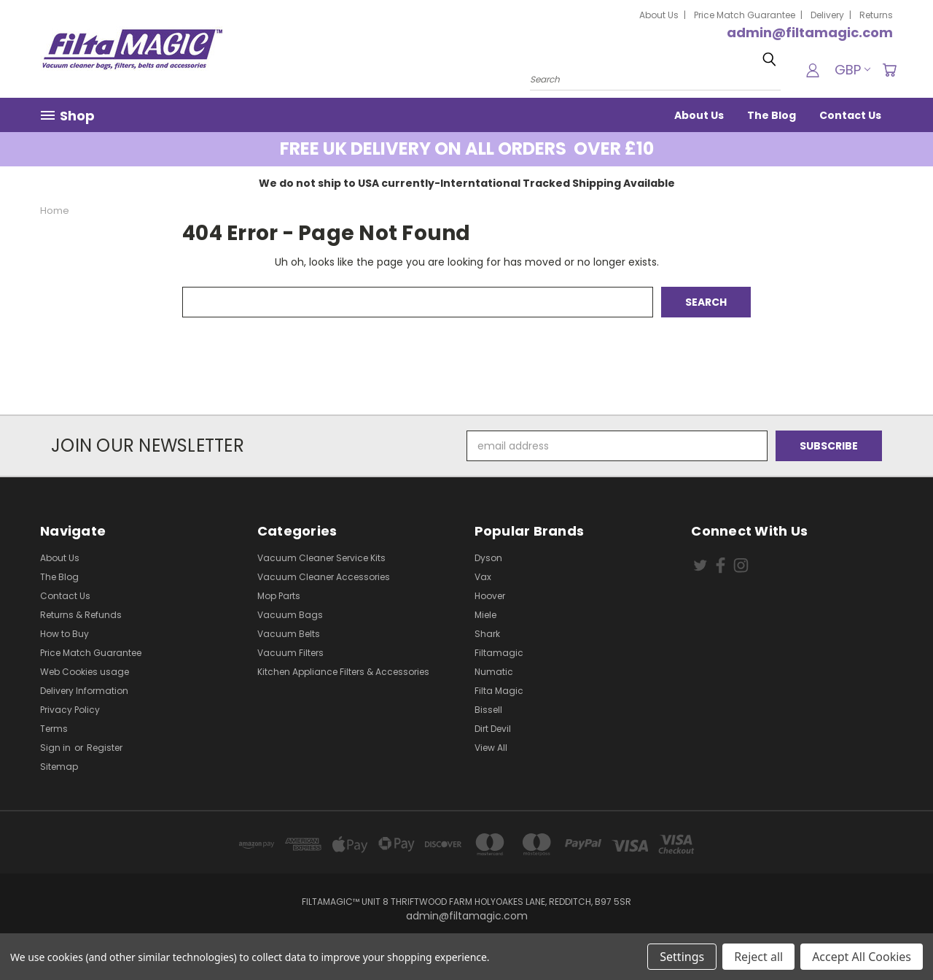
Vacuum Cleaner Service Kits (321, 558)
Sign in (56, 747)
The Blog (771, 115)
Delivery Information (84, 690)
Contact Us (850, 115)
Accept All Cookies (861, 957)
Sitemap (59, 766)
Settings (682, 957)
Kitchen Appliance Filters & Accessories (343, 671)
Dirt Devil (493, 728)
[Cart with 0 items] (889, 70)
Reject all (758, 957)
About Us (659, 15)
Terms (54, 728)
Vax (483, 577)
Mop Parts (278, 596)
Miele (485, 615)
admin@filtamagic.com (810, 32)
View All (491, 747)
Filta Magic (499, 690)
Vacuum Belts (288, 634)
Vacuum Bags (290, 615)
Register (104, 747)
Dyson (488, 558)
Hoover (490, 596)
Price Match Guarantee (744, 15)
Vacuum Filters (290, 653)
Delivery (827, 15)
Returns (876, 15)
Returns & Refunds (81, 615)
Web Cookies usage (84, 671)
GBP (852, 70)
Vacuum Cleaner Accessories (323, 577)
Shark (487, 634)
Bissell (488, 709)
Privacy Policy (70, 709)
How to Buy (64, 634)
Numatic (494, 671)
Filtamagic (499, 653)
